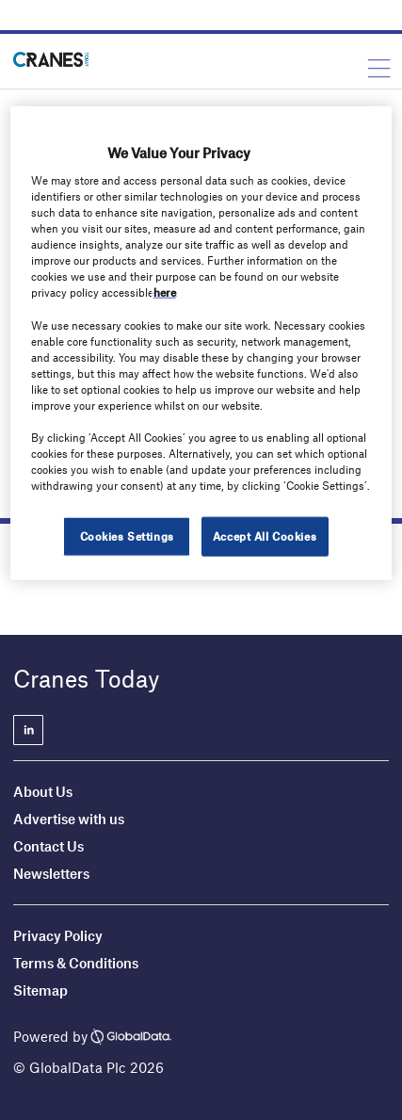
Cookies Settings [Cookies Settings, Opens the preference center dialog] (127, 536)
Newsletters (52, 873)
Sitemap (40, 990)
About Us (42, 791)
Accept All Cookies (264, 536)
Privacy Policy (58, 935)
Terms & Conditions (75, 962)
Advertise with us (68, 818)
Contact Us (48, 845)
